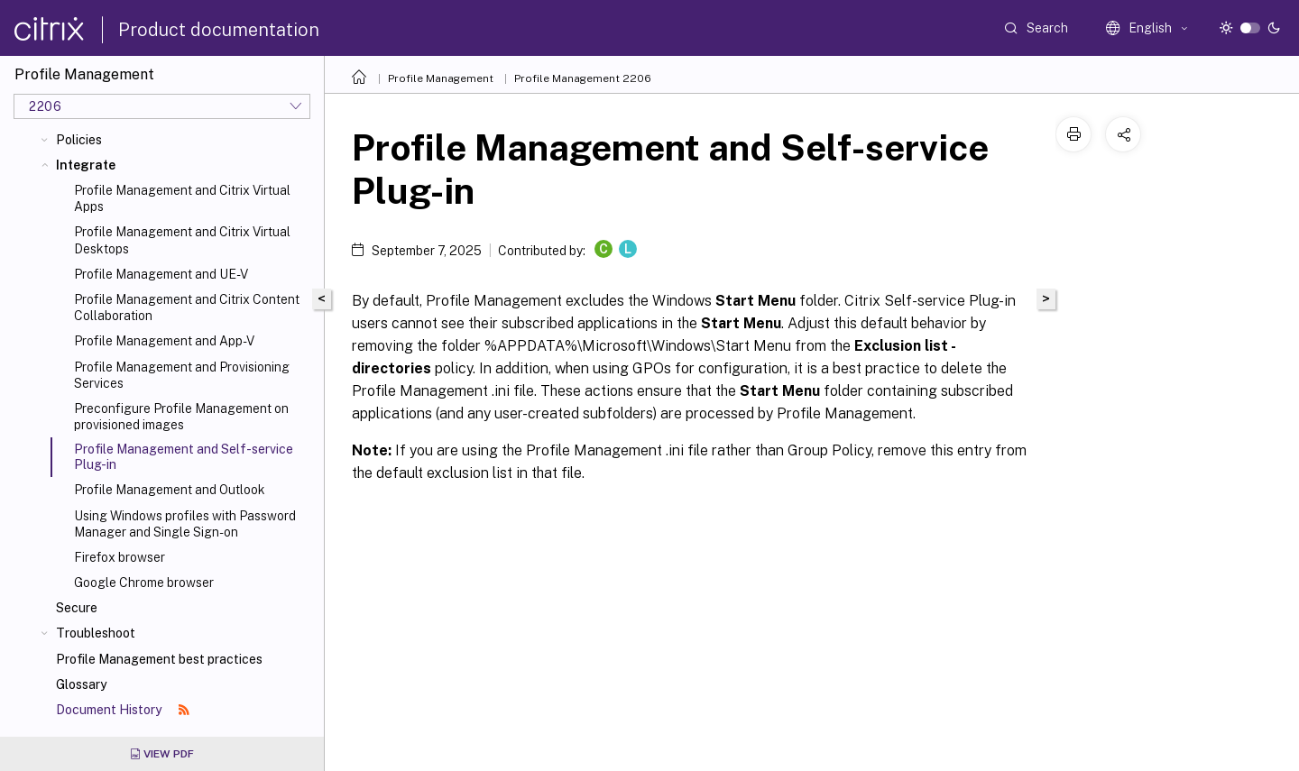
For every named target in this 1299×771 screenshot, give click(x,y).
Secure (76, 608)
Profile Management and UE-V (161, 274)
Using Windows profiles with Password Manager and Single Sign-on (185, 524)
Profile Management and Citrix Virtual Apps (182, 198)
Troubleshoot (95, 633)
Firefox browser (119, 557)
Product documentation (218, 30)
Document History (122, 709)
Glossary (81, 684)
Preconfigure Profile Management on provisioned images (181, 416)
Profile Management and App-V (164, 341)
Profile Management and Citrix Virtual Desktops (182, 240)
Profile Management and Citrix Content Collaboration (186, 307)
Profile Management (440, 78)
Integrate (85, 165)
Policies (79, 140)
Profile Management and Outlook (169, 489)
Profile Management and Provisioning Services (182, 375)
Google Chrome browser (144, 582)
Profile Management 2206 (582, 78)
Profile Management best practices (159, 659)
